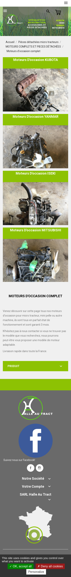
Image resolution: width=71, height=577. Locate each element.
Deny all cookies (50, 566)
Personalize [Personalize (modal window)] (36, 571)
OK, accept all (20, 566)
